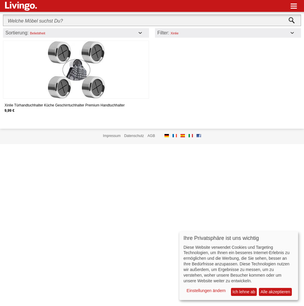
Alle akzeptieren (275, 291)
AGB (151, 136)
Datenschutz (134, 136)
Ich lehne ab (243, 291)
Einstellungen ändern (206, 290)
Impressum (112, 136)
